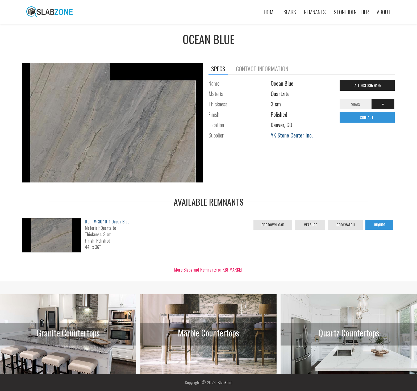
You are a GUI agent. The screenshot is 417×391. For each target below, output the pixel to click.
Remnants (315, 12)
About (384, 12)
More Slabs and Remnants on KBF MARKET (208, 270)
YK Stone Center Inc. (292, 135)
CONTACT (367, 117)
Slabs (289, 12)
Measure (310, 224)
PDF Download (272, 224)
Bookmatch (345, 224)
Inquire (379, 224)
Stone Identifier (351, 12)
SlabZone (225, 382)
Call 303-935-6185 (367, 85)
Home (270, 12)
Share (355, 104)
